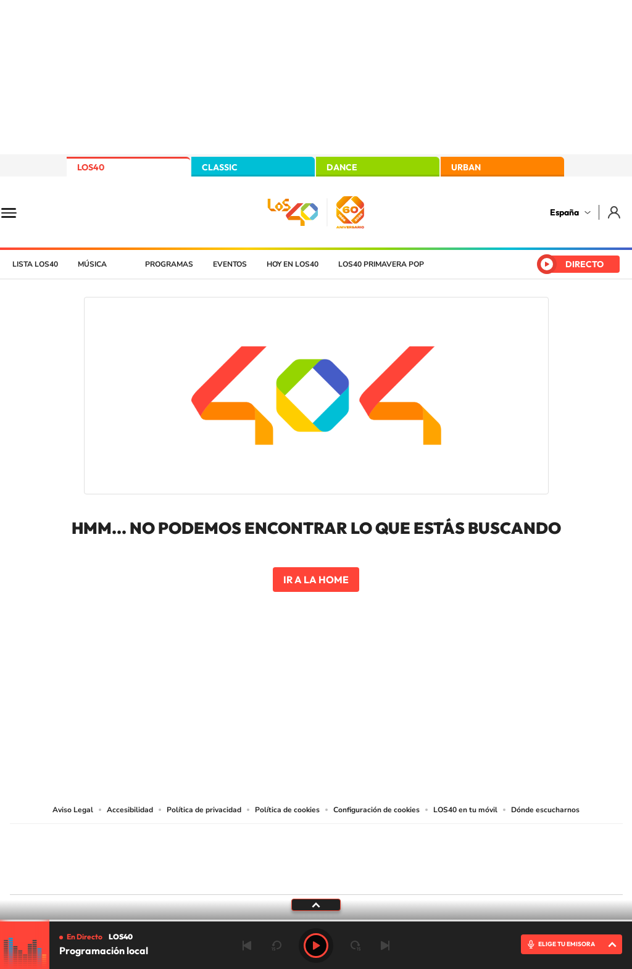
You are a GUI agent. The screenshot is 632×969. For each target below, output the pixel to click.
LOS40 (90, 167)
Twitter (316, 678)
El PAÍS (175, 841)
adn (490, 841)
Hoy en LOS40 (292, 264)
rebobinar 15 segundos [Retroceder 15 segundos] (276, 945)
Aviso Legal (72, 810)
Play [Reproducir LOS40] (316, 945)
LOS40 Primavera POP (381, 264)
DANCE (341, 167)
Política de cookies (287, 810)
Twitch (365, 678)
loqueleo (448, 875)
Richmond (167, 875)
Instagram (242, 678)
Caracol (535, 841)
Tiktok (266, 678)
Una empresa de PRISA (65, 850)
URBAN (466, 167)
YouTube (291, 678)
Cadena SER (410, 841)
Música (92, 264)
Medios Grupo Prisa (65, 880)
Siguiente (385, 945)
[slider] (316, 920)
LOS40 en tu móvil (465, 810)
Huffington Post (191, 856)
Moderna (228, 875)
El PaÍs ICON (342, 875)
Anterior (246, 945)
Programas (169, 264)
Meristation (507, 875)
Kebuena (524, 856)
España (564, 212)
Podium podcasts (289, 875)
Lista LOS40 (35, 264)
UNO (260, 856)
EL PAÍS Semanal (435, 856)
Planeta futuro (480, 856)
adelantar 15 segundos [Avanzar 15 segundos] (355, 945)
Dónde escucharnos (545, 810)
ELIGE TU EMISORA (566, 944)
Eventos (230, 264)
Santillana (292, 841)
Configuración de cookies (376, 810)
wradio (295, 856)
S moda (393, 875)
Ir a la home (316, 579)
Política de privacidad (204, 810)
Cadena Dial (389, 856)
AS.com (450, 841)
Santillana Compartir (357, 841)
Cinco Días (342, 856)
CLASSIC (220, 167)
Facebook (341, 678)
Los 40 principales (234, 841)
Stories (390, 678)
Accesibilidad (130, 810)
